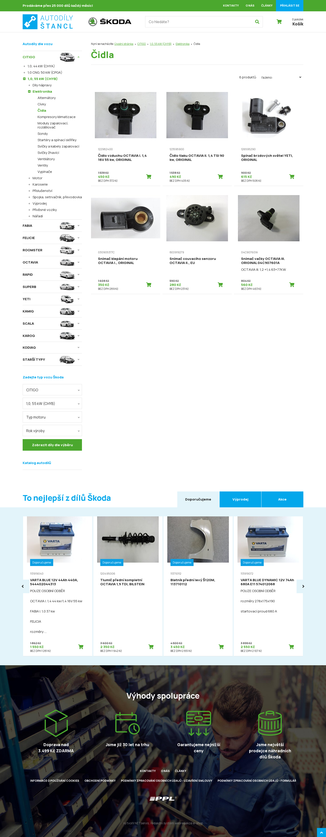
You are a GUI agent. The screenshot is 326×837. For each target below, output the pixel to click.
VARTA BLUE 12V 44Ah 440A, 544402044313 (54, 582)
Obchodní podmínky (100, 781)
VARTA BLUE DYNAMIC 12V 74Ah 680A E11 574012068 (267, 582)
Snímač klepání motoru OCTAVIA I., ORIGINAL (118, 260)
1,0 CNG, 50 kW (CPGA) (45, 72)
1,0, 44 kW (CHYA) (41, 66)
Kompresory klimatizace (57, 116)
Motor (37, 178)
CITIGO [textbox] (32, 389)
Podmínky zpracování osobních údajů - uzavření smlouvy (166, 781)
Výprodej (40, 203)
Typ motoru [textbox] (36, 417)
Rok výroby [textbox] (35, 430)
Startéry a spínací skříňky (57, 140)
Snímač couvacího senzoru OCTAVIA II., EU (193, 260)
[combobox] (52, 389)
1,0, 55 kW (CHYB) (161, 44)
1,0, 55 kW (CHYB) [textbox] (40, 403)
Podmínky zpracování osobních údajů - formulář (257, 781)
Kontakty (231, 5)
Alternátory (47, 97)
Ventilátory (46, 159)
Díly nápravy (42, 85)
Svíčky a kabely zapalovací (58, 146)
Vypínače (45, 171)
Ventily (43, 165)
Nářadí (38, 216)
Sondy (43, 133)
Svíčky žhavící (48, 152)
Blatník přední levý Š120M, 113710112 (192, 582)
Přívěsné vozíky (45, 209)
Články (267, 5)
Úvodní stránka (123, 44)
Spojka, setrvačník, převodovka (57, 197)
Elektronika (182, 44)
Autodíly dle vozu (38, 43)
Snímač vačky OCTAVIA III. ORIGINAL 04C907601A (263, 260)
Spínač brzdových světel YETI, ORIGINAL (267, 157)
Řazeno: (282, 77)
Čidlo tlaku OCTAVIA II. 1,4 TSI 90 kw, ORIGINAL (197, 157)
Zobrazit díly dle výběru (52, 445)
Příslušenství (42, 190)
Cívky (42, 104)
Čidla (42, 110)
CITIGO (141, 44)
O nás (250, 5)
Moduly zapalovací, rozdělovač (53, 125)
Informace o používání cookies (54, 781)
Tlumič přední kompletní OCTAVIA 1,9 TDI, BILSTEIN (122, 582)
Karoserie (40, 184)
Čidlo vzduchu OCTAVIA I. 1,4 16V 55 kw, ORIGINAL (122, 157)
